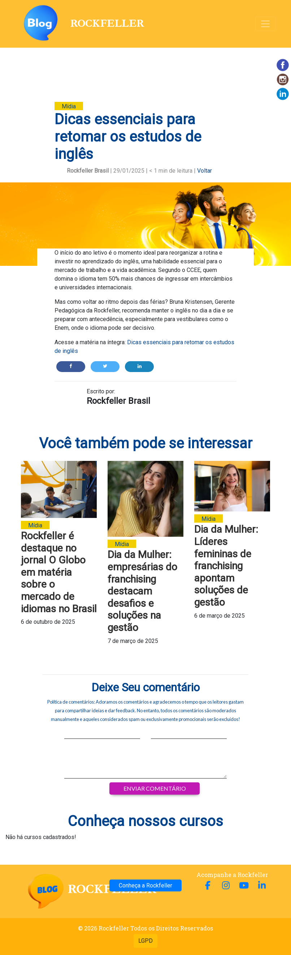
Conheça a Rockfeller (145, 885)
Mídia (69, 106)
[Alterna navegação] (265, 24)
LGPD (145, 940)
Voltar (204, 170)
